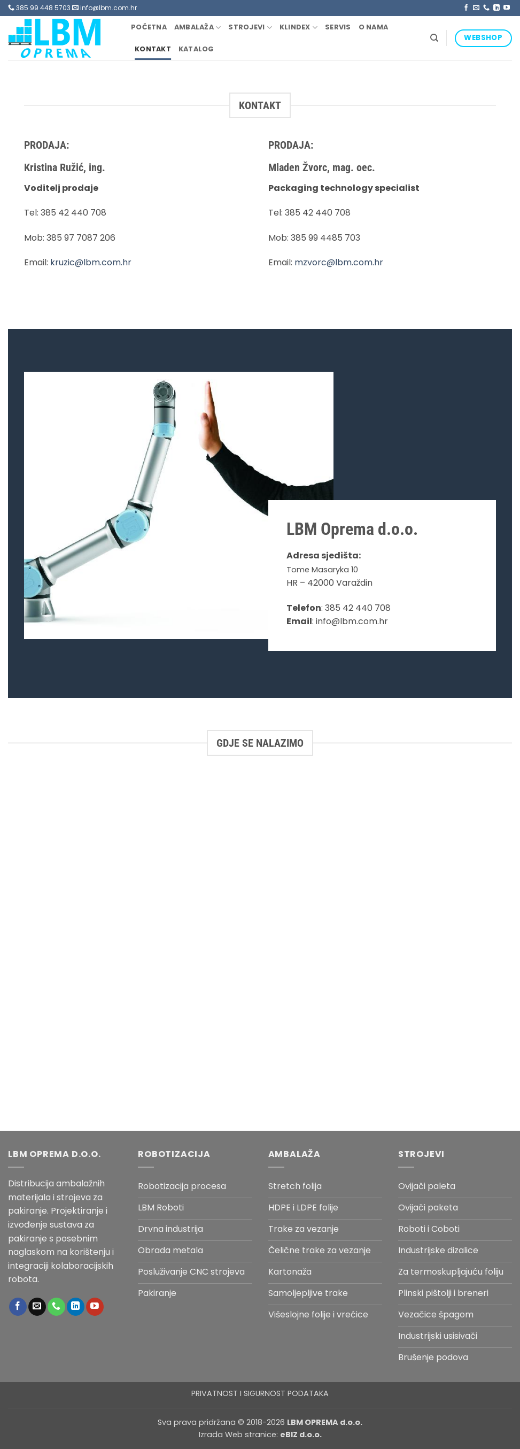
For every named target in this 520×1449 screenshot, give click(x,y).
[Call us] (486, 8)
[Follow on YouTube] (506, 8)
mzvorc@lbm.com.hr (338, 262)
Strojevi (250, 27)
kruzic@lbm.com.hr (90, 262)
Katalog (196, 48)
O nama (374, 27)
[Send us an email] (476, 8)
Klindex (298, 27)
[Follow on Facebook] (466, 8)
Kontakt (153, 48)
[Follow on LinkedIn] (496, 8)
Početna (149, 27)
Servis (338, 27)
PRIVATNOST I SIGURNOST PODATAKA (260, 1393)
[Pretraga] (434, 38)
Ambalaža (197, 27)
